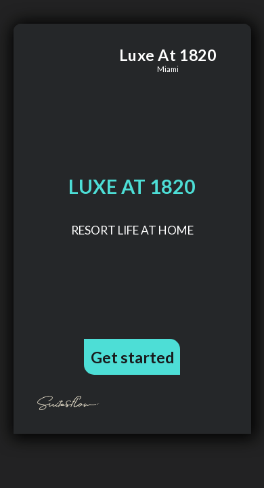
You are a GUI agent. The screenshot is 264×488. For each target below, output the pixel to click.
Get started (132, 357)
